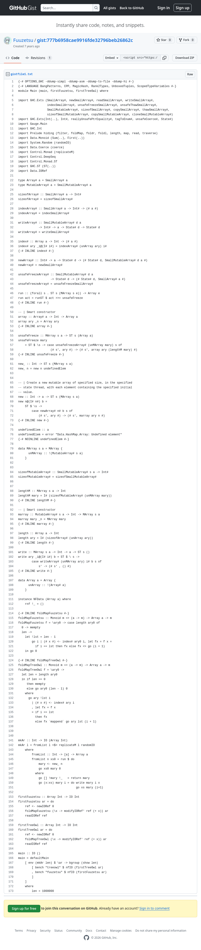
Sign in (164, 7)
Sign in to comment (154, 908)
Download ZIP (184, 58)
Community (74, 931)
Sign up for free (24, 908)
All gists (109, 8)
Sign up (182, 7)
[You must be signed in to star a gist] (164, 40)
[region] (100, 486)
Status (58, 931)
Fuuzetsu (23, 40)
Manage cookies (121, 931)
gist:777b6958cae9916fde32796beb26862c (85, 40)
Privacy (31, 931)
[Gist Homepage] (23, 8)
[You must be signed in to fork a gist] (186, 40)
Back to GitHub (132, 8)
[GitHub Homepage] (86, 938)
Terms (19, 931)
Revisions (38, 58)
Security (45, 931)
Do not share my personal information (160, 931)
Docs (89, 931)
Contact (101, 931)
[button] (164, 58)
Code (13, 58)
